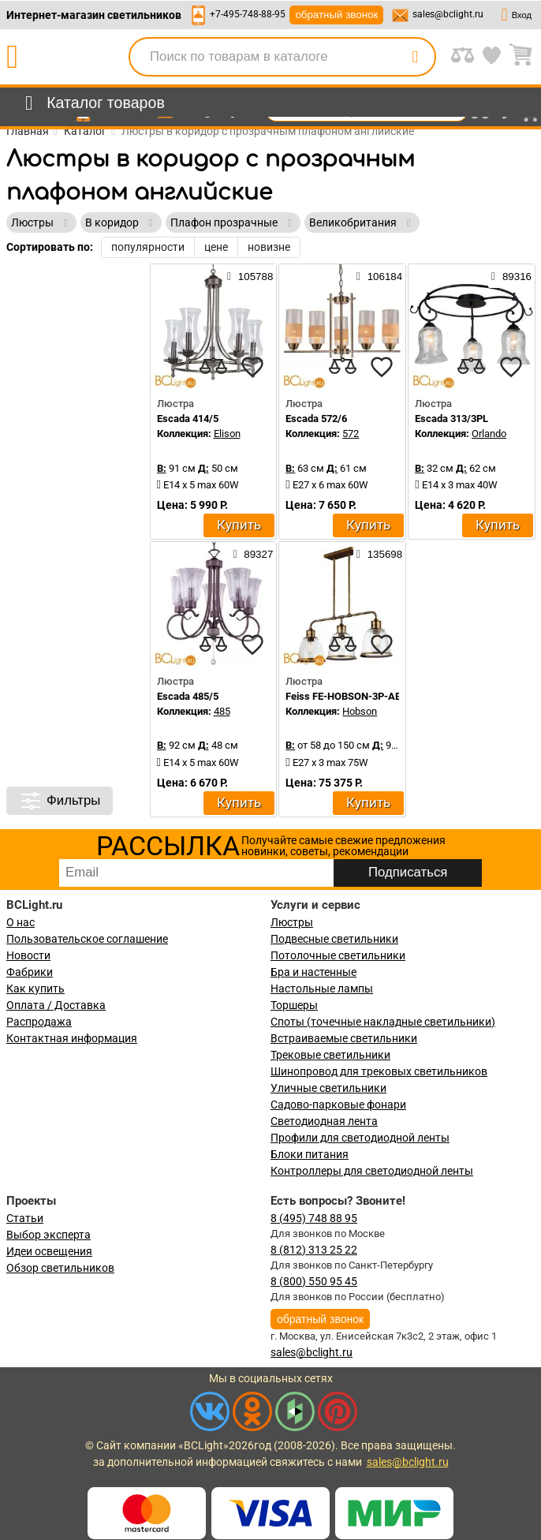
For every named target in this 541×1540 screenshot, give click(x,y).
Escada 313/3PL (451, 418)
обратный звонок (336, 15)
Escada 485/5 (187, 696)
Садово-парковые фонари (338, 1104)
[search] (415, 57)
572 (350, 433)
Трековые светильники (330, 1054)
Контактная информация (71, 1038)
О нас (20, 922)
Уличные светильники (328, 1088)
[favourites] (252, 367)
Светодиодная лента (324, 1121)
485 (222, 711)
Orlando (489, 433)
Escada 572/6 (316, 418)
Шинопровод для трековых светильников (378, 1071)
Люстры (291, 922)
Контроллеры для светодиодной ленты (371, 1170)
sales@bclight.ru (447, 14)
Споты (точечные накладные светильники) (382, 1021)
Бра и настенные (313, 972)
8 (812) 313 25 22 (313, 1249)
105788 (250, 276)
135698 (379, 554)
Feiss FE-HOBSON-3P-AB (343, 696)
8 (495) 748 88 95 (313, 1218)
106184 (379, 276)
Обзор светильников (60, 1268)
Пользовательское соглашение (87, 939)
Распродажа (39, 1021)
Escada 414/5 (187, 418)
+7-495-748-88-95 (247, 14)
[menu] (91, 103)
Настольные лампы (321, 988)
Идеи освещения (49, 1251)
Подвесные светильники (334, 939)
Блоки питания (309, 1154)
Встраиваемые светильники (343, 1038)
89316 (511, 276)
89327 (253, 554)
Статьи (24, 1218)
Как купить (35, 988)
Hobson (359, 711)
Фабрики (29, 972)
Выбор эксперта (48, 1234)
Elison (227, 433)
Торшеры (294, 1005)
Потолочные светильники (337, 955)
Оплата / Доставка (56, 1005)
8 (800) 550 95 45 (313, 1281)
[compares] (213, 367)
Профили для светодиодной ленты (360, 1137)
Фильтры (59, 801)
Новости (28, 955)
